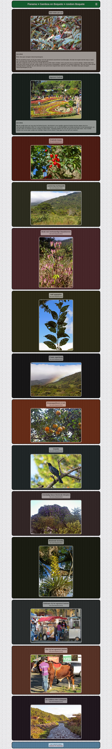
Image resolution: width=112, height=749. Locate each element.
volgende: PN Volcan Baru (56, 745)
